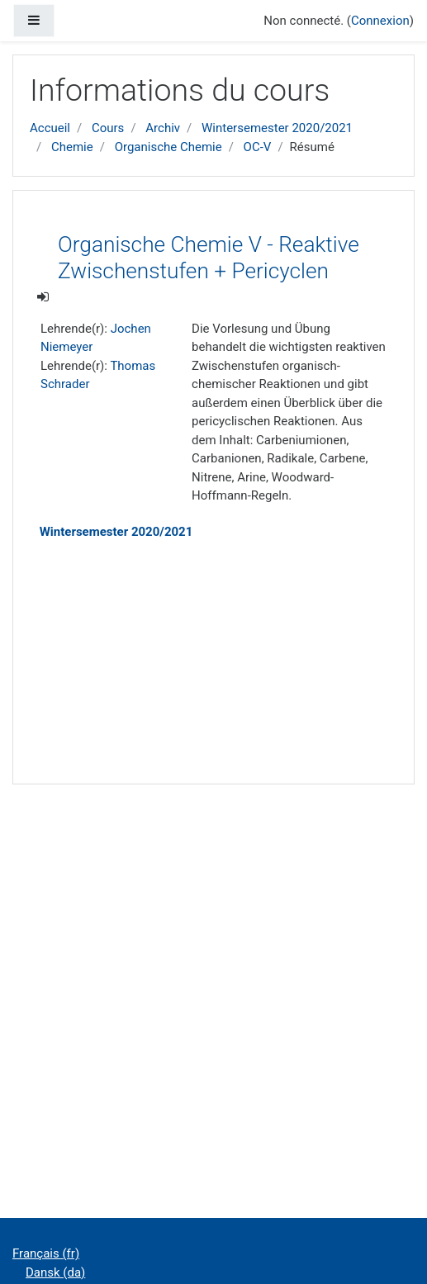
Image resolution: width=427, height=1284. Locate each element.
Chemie (72, 147)
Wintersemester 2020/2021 (277, 128)
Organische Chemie (168, 147)
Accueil (50, 128)
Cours (108, 128)
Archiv (162, 128)
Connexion (380, 20)
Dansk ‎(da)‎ (55, 1272)
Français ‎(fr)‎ (45, 1253)
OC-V (258, 147)
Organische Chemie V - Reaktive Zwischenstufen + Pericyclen (208, 257)
